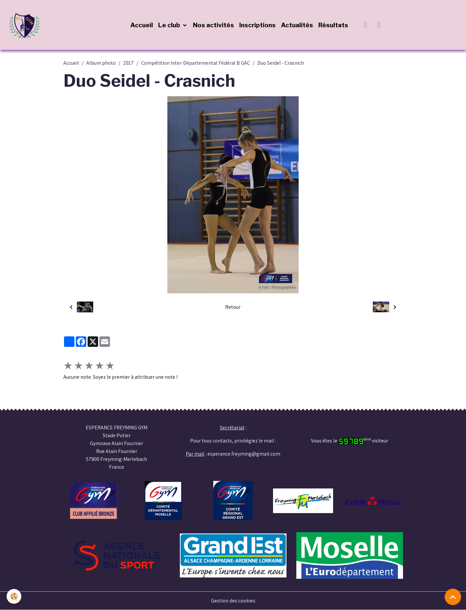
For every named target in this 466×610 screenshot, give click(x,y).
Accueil (141, 25)
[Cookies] (14, 596)
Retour (233, 307)
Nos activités (213, 25)
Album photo (101, 62)
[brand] (26, 25)
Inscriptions (257, 25)
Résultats (333, 25)
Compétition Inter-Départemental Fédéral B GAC (195, 62)
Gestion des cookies (233, 600)
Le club (169, 25)
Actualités (297, 25)
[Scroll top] (453, 597)
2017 (128, 62)
